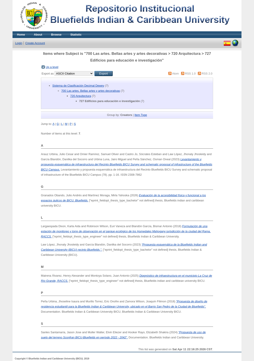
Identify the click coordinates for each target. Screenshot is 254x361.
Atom (175, 73)
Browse (56, 34)
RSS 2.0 (207, 73)
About (38, 34)
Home (21, 34)
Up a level (52, 67)
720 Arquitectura (80, 96)
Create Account (35, 43)
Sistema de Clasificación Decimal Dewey (78, 85)
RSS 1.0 (190, 73)
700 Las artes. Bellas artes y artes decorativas (90, 90)
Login (18, 43)
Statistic (76, 34)
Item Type (140, 115)
